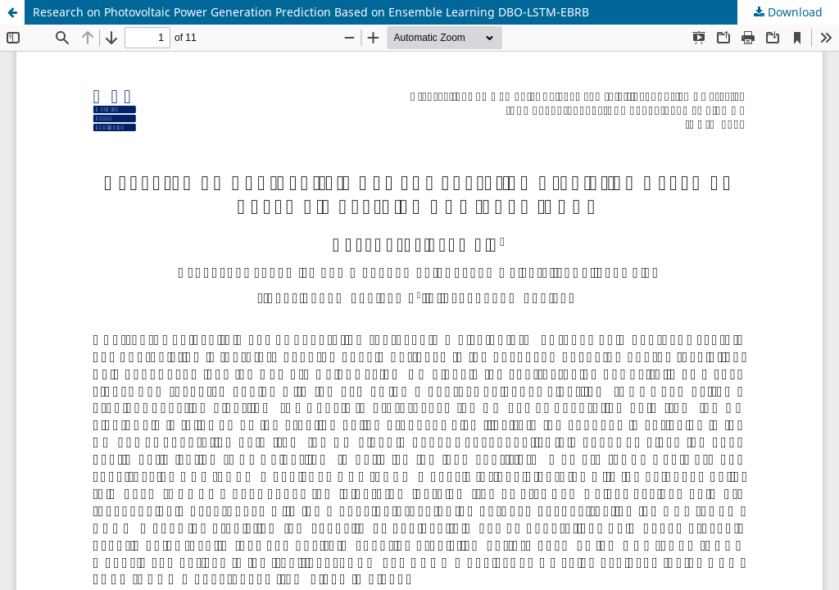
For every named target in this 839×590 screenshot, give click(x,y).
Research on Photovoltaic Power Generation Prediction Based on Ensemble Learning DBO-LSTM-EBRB (311, 12)
